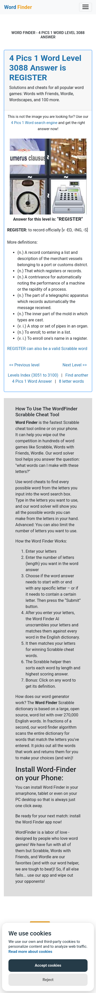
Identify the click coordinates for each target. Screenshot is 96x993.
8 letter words (71, 381)
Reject (48, 979)
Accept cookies (48, 965)
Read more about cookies (30, 951)
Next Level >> (74, 365)
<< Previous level (24, 365)
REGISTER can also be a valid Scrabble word (47, 348)
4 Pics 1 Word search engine (34, 123)
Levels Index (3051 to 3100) (33, 375)
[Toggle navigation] (85, 7)
